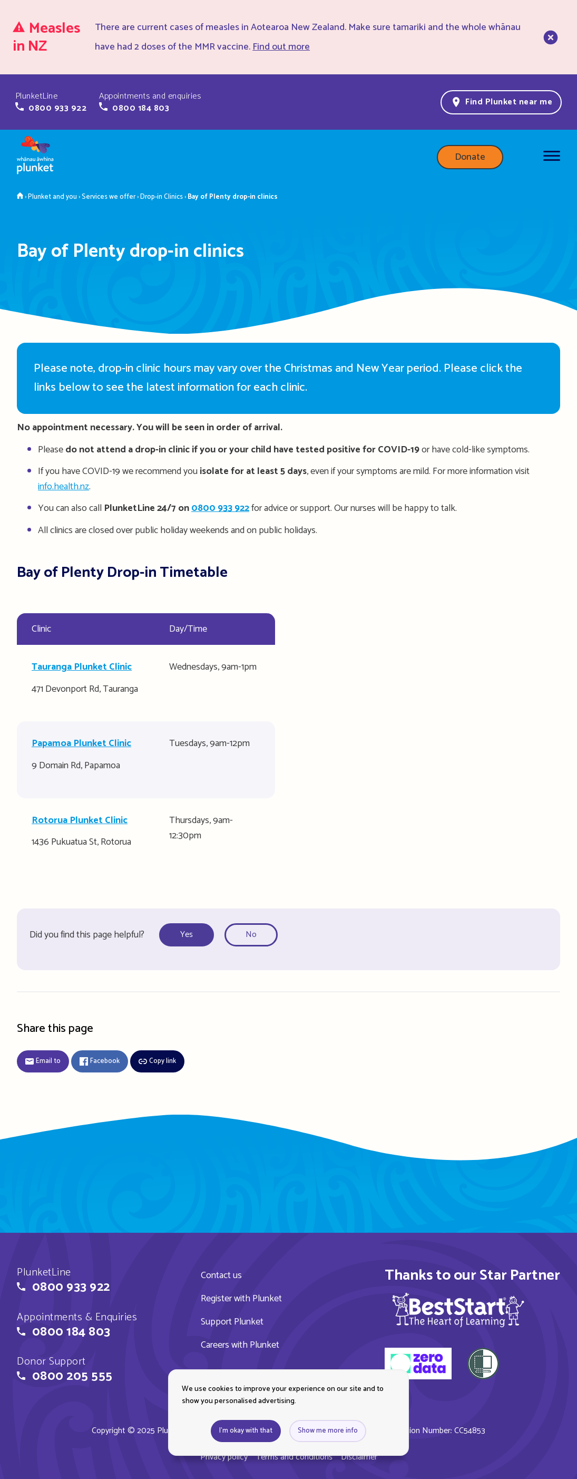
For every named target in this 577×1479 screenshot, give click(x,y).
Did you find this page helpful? (87, 935)
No (251, 934)
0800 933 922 (220, 508)
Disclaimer (359, 1457)
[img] (458, 1309)
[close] (549, 37)
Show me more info (328, 1430)
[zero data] (418, 1365)
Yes (186, 934)
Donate (470, 157)
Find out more (281, 47)
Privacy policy (224, 1457)
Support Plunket (232, 1322)
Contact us (221, 1275)
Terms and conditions (294, 1457)
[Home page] (35, 157)
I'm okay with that (245, 1430)
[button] (50, 102)
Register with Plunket (241, 1299)
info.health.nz (63, 487)
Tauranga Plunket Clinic (82, 667)
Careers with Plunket (240, 1345)
